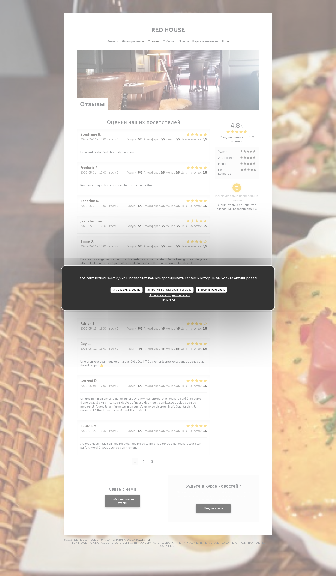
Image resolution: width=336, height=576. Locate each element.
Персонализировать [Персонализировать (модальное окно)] (211, 290)
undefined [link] (168, 300)
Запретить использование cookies (169, 290)
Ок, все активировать (126, 290)
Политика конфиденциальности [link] (169, 295)
